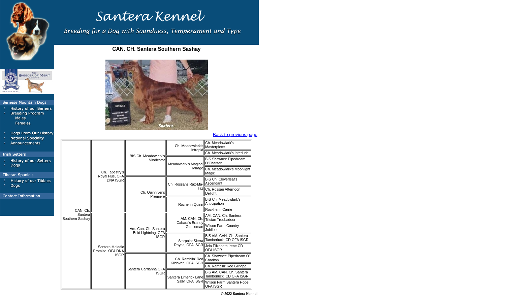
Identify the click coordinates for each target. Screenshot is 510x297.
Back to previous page (235, 134)
